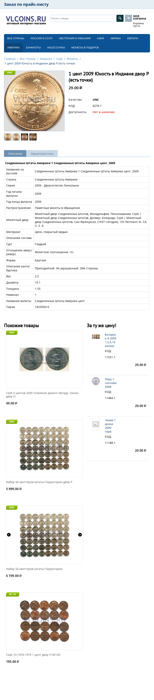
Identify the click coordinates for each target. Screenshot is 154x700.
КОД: (72, 106)
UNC (9, 72)
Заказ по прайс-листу (26, 4)
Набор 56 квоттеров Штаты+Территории (34, 569)
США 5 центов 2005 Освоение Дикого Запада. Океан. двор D (42, 394)
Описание (15, 153)
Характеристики (42, 153)
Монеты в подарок (85, 47)
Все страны (15, 38)
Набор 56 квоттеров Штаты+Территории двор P (39, 482)
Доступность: (78, 112)
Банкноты (33, 47)
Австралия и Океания (75, 38)
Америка (13, 47)
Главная (10, 59)
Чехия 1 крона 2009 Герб (110, 425)
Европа (132, 38)
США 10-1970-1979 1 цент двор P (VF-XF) (33, 655)
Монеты (72, 59)
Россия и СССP (41, 38)
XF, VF (12, 594)
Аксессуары (56, 47)
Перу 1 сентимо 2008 (111, 383)
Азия (100, 38)
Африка (115, 38)
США (59, 59)
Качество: (75, 99)
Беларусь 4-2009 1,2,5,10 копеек (110, 340)
